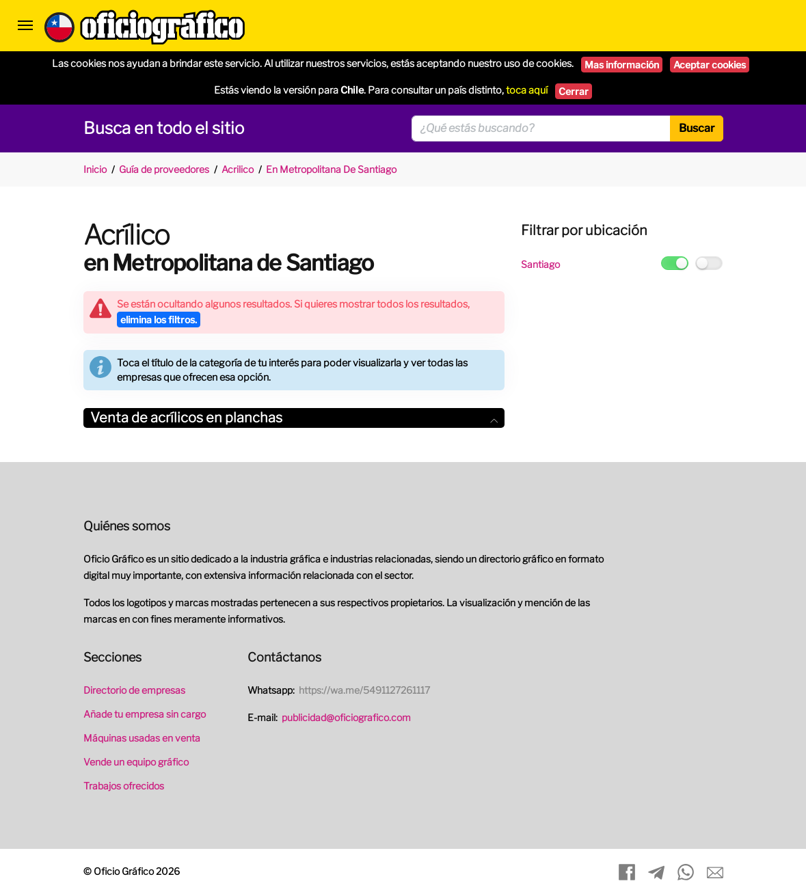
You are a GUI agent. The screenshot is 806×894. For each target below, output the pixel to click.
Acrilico (237, 169)
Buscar (696, 128)
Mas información (622, 64)
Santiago (540, 264)
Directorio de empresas (134, 690)
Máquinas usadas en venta (141, 738)
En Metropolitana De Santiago (331, 169)
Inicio (95, 169)
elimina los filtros (158, 319)
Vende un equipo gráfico (136, 762)
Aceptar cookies (709, 64)
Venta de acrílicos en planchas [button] (294, 417)
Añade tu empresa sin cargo (144, 714)
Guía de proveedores (164, 169)
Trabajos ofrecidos (123, 785)
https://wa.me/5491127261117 (364, 690)
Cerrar (574, 91)
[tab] (294, 418)
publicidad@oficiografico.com (346, 717)
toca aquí (527, 90)
